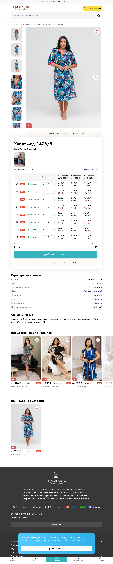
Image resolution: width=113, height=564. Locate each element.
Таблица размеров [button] (89, 170)
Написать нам (56, 524)
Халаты (48, 24)
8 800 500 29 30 (48, 2)
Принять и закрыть (56, 548)
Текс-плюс (97, 283)
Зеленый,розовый (93, 291)
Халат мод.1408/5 (19, 454)
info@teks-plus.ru (67, 2)
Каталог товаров (92, 8)
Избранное (78, 559)
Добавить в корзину (55, 254)
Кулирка (98, 295)
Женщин (97, 299)
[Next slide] (95, 77)
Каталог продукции (25, 24)
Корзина (100, 559)
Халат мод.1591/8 (80, 386)
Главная (13, 559)
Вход (35, 559)
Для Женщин (39, 24)
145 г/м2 (97, 307)
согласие (56, 540)
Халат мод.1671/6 (19, 386)
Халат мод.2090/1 (50, 386)
